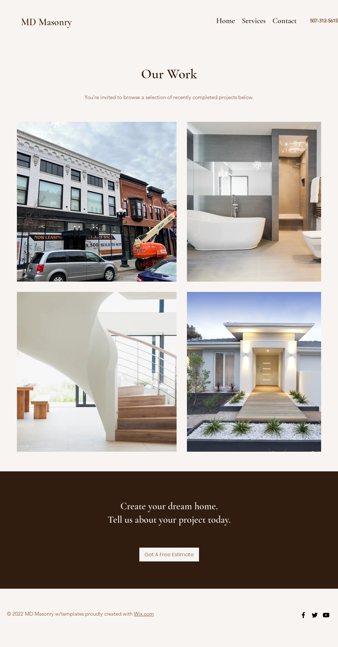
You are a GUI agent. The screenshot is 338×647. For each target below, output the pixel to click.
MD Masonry (46, 22)
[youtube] (326, 615)
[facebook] (303, 615)
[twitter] (315, 615)
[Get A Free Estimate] (169, 554)
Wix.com (144, 613)
